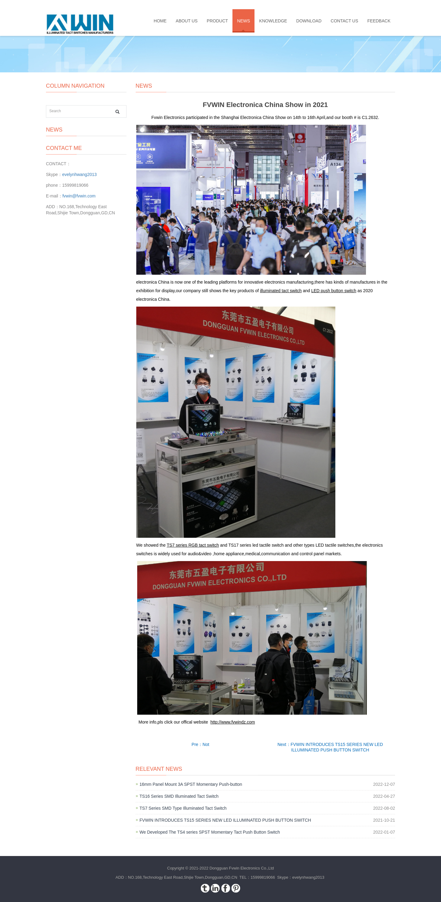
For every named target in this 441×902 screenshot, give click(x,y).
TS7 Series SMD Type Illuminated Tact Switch (183, 808)
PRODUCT (217, 20)
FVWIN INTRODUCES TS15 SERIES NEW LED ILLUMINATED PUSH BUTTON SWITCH (225, 820)
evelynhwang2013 (79, 174)
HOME (160, 20)
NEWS (243, 20)
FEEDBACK (379, 20)
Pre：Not (200, 744)
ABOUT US (187, 20)
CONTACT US (344, 20)
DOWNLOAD (308, 20)
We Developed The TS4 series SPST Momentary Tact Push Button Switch (210, 832)
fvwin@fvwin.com (79, 195)
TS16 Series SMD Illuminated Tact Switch (179, 796)
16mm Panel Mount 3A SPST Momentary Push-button (191, 784)
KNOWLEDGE (273, 20)
